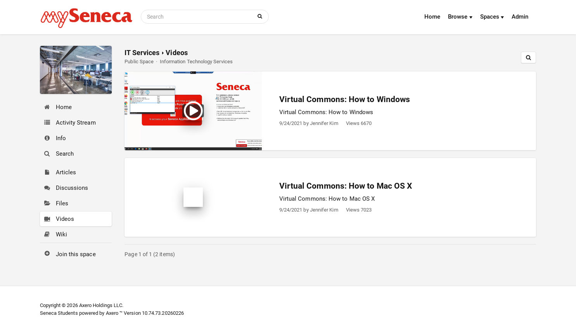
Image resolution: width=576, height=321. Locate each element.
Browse (460, 16)
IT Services (142, 53)
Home (432, 16)
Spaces (492, 16)
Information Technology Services (196, 61)
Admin (520, 16)
